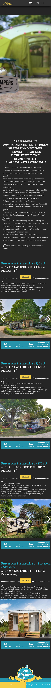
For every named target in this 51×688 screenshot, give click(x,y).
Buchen (12, 685)
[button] (3, 685)
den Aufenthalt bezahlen (38, 685)
